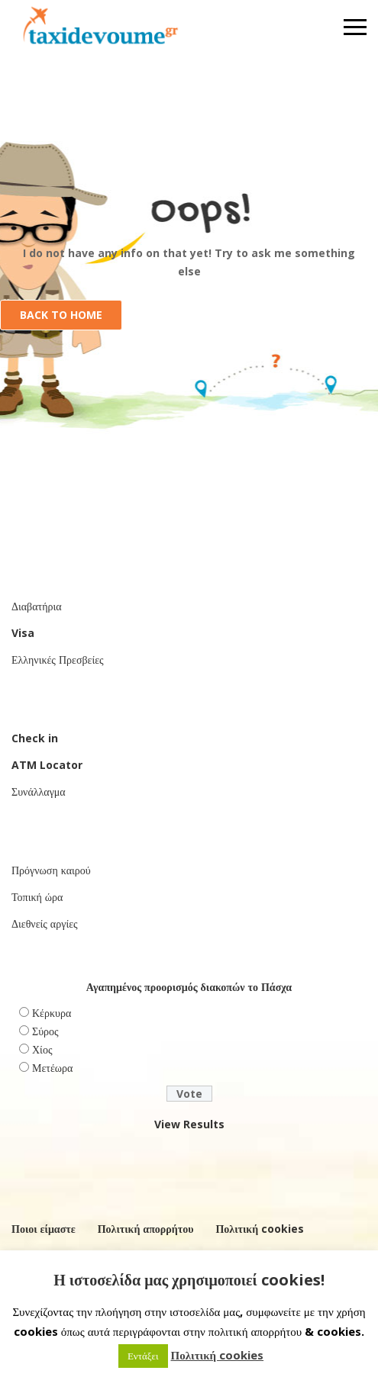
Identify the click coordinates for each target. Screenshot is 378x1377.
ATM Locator (46, 765)
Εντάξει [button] (143, 1356)
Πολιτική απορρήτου (146, 1228)
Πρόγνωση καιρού (51, 870)
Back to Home (61, 314)
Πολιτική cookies (259, 1228)
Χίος (42, 1049)
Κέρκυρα (51, 1012)
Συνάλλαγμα (38, 791)
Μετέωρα (52, 1067)
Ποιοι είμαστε (43, 1228)
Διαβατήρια (36, 606)
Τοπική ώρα (37, 897)
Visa (22, 633)
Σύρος (45, 1031)
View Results (189, 1124)
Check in (34, 738)
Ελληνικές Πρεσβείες (57, 659)
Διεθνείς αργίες (44, 923)
